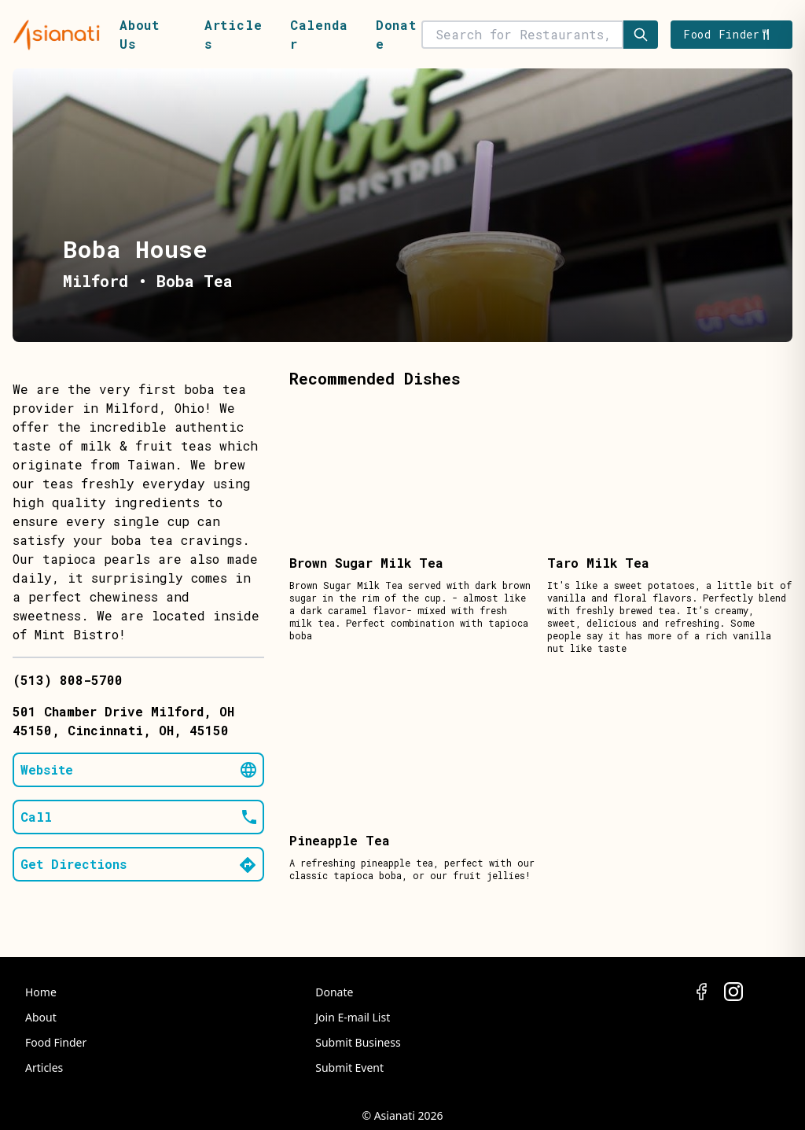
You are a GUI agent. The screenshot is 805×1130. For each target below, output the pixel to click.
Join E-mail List (352, 1017)
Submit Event (349, 1067)
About (41, 1017)
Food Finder (55, 1042)
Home (41, 992)
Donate (334, 992)
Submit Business (357, 1042)
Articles (44, 1067)
